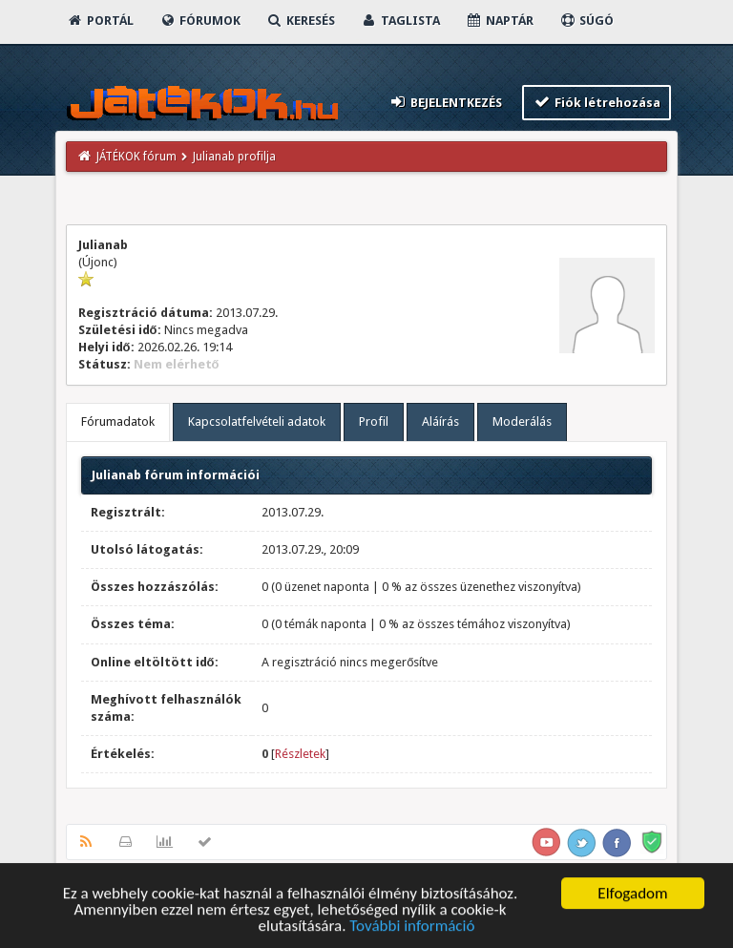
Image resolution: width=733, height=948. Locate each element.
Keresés (300, 20)
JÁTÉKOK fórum (136, 156)
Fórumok (200, 20)
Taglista (400, 20)
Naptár (500, 20)
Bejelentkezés (444, 102)
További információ (411, 927)
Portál (100, 20)
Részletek (300, 754)
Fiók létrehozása (597, 102)
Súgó (586, 20)
